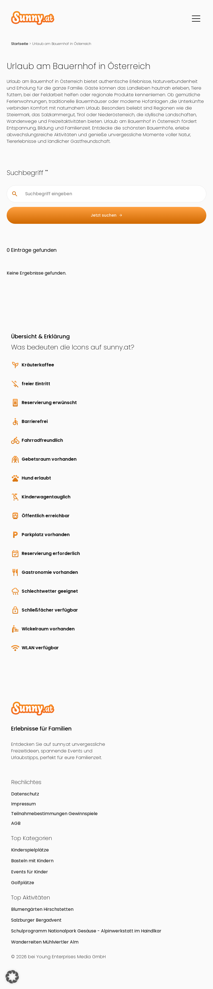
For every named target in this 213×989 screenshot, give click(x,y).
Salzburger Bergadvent (36, 920)
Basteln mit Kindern (32, 860)
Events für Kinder (29, 871)
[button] (12, 977)
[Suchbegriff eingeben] (111, 194)
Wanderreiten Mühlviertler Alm (44, 942)
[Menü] (196, 18)
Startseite (19, 43)
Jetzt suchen (107, 215)
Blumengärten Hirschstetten (42, 909)
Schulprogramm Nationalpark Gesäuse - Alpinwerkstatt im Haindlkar (86, 931)
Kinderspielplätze (30, 850)
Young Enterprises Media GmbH (71, 957)
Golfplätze (22, 882)
